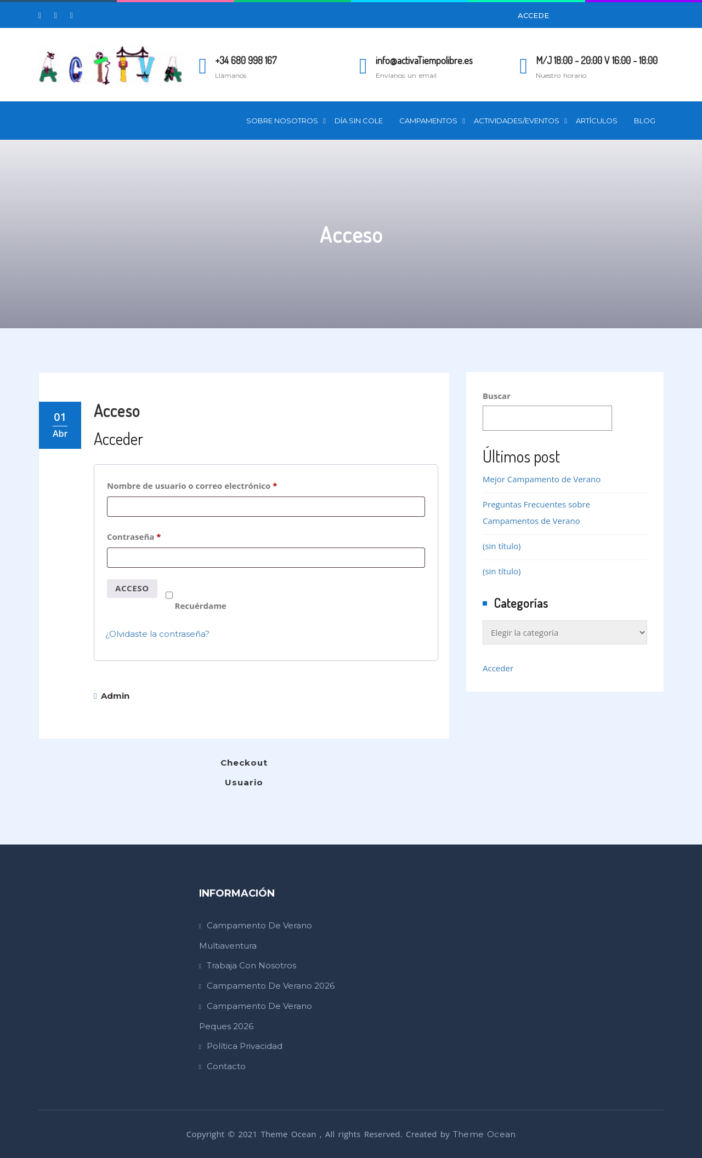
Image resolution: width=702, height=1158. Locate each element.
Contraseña (157, 535)
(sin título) (501, 545)
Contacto (226, 1066)
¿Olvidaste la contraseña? (157, 634)
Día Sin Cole (359, 120)
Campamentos (428, 120)
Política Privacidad (244, 1046)
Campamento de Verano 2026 (271, 985)
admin (111, 696)
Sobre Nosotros (282, 120)
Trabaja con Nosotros (251, 965)
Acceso (117, 410)
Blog (644, 120)
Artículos (597, 120)
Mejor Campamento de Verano (542, 479)
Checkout (244, 762)
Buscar (497, 395)
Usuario (244, 782)
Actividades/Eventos (516, 120)
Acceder (498, 668)
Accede (533, 15)
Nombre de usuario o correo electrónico (215, 484)
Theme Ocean (484, 1134)
